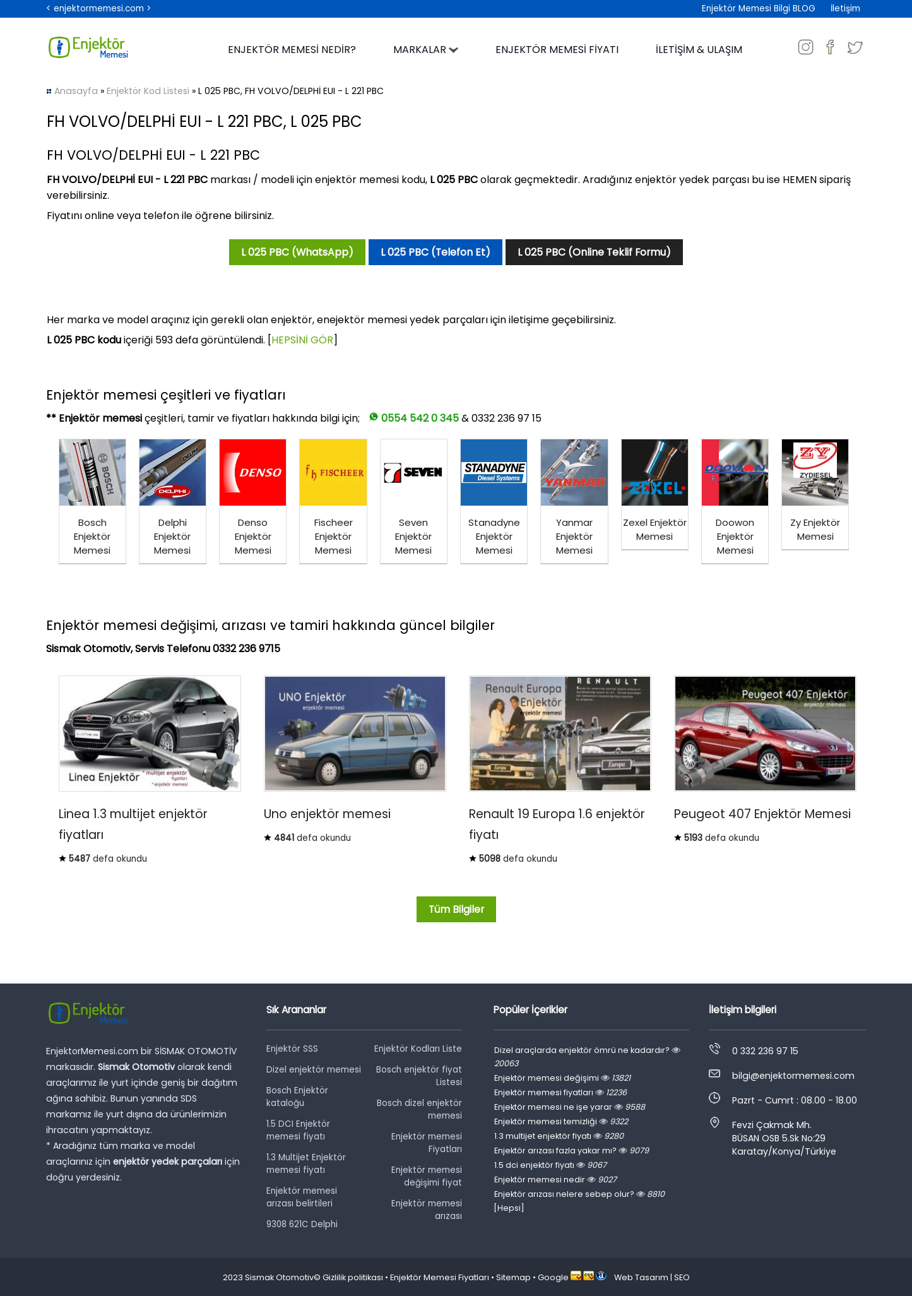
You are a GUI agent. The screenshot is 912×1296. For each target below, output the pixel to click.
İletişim (845, 9)
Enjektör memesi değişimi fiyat (426, 1176)
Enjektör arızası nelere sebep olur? (579, 1194)
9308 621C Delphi (302, 1224)
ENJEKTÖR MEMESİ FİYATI (557, 49)
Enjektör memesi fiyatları (560, 1092)
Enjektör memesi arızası (426, 1210)
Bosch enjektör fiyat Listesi (419, 1076)
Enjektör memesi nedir (555, 1179)
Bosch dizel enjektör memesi (419, 1109)
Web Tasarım (641, 1277)
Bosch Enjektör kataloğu (297, 1097)
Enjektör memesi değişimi (562, 1078)
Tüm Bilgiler (456, 909)
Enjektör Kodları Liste (418, 1049)
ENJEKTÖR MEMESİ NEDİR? (292, 49)
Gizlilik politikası (353, 1277)
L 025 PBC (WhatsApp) (297, 252)
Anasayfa (76, 91)
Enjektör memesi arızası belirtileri (301, 1197)
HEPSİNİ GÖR (302, 340)
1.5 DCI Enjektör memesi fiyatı (298, 1130)
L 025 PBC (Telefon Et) (435, 252)
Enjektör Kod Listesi (148, 91)
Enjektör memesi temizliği (561, 1121)
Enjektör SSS (292, 1049)
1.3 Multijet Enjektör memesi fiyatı (306, 1163)
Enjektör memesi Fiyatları (426, 1143)
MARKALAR (425, 49)
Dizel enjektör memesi (313, 1070)
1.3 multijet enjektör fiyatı (559, 1136)
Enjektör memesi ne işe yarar (569, 1107)
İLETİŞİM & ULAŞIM (699, 49)
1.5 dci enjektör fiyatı (550, 1165)
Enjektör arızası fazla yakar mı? (571, 1150)
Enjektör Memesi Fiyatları (439, 1277)
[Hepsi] (509, 1208)
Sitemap (513, 1277)
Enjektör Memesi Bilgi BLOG (758, 9)
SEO (682, 1277)
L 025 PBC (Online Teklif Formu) (594, 252)
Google (553, 1277)
